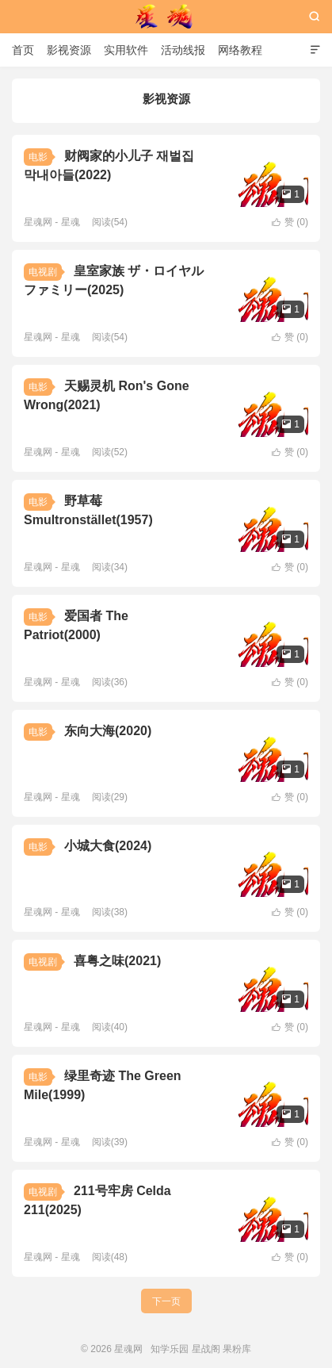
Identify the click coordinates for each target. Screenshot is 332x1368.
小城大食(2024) (107, 846)
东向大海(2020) (107, 731)
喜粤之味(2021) (117, 961)
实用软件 (126, 50)
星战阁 (206, 1349)
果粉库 (237, 1349)
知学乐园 (170, 1349)
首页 (23, 50)
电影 (38, 157)
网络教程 (240, 50)
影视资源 (69, 50)
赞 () (290, 222)
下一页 (166, 1301)
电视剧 (43, 272)
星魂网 (166, 16)
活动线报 (183, 50)
